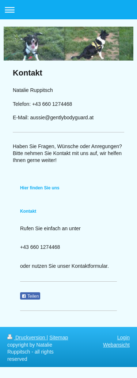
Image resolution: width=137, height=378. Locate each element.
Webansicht (116, 345)
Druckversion (26, 337)
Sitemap (58, 337)
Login (123, 337)
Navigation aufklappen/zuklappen (68, 10)
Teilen (30, 296)
